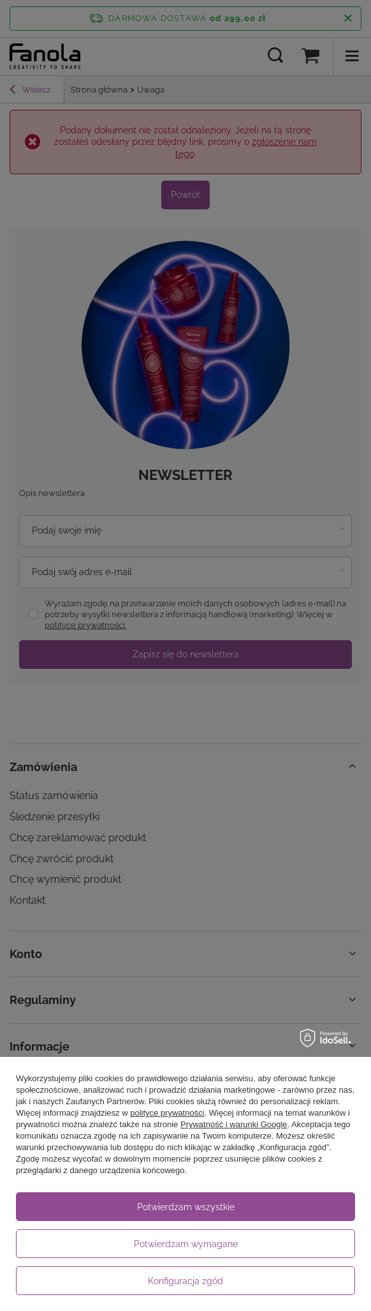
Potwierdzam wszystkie (186, 1207)
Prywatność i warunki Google (233, 1124)
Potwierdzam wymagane (186, 1244)
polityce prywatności (167, 1113)
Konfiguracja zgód (185, 1281)
